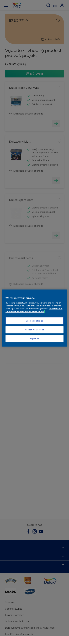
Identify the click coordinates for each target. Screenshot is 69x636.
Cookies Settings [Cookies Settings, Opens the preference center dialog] (34, 321)
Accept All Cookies (34, 329)
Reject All (34, 338)
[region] (34, 318)
